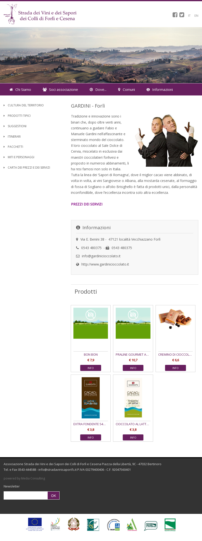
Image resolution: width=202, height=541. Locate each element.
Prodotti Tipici (17, 116)
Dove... (98, 89)
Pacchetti (13, 147)
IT (189, 15)
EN (196, 15)
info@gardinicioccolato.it (101, 256)
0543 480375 (91, 247)
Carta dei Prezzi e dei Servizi (27, 167)
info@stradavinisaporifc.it (57, 469)
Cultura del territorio (24, 105)
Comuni (126, 89)
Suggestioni (15, 126)
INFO (91, 368)
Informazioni (160, 89)
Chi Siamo (20, 89)
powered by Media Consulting (24, 478)
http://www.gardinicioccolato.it (105, 264)
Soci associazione (60, 89)
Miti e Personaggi (19, 157)
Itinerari (12, 136)
